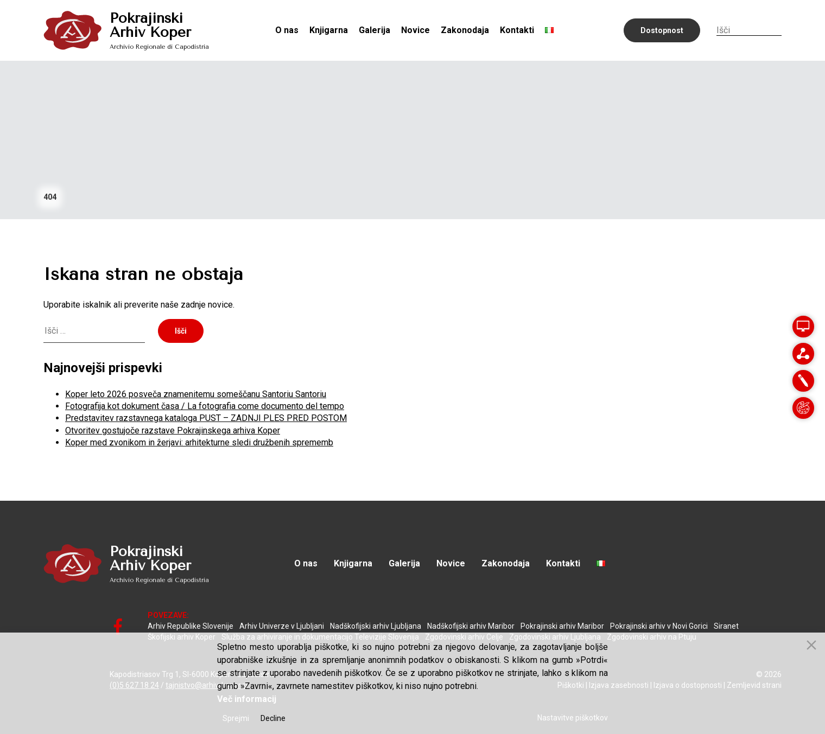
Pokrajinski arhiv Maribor (562, 626)
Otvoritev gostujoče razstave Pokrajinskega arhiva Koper (172, 430)
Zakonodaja (465, 30)
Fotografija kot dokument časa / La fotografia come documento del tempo (204, 406)
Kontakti (517, 30)
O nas (287, 30)
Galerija (374, 30)
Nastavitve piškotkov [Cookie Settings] (572, 717)
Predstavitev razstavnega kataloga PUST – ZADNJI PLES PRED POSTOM (206, 418)
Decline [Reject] (273, 718)
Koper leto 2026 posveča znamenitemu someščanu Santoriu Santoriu (195, 394)
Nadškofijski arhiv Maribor (471, 626)
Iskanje (776, 29)
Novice (415, 30)
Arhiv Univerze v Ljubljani (281, 626)
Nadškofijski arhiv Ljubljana (375, 626)
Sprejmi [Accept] (236, 718)
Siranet (726, 626)
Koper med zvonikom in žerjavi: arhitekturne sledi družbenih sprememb (199, 442)
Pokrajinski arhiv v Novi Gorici (659, 626)
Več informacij (246, 699)
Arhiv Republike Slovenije (190, 626)
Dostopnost (661, 30)
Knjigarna (328, 30)
